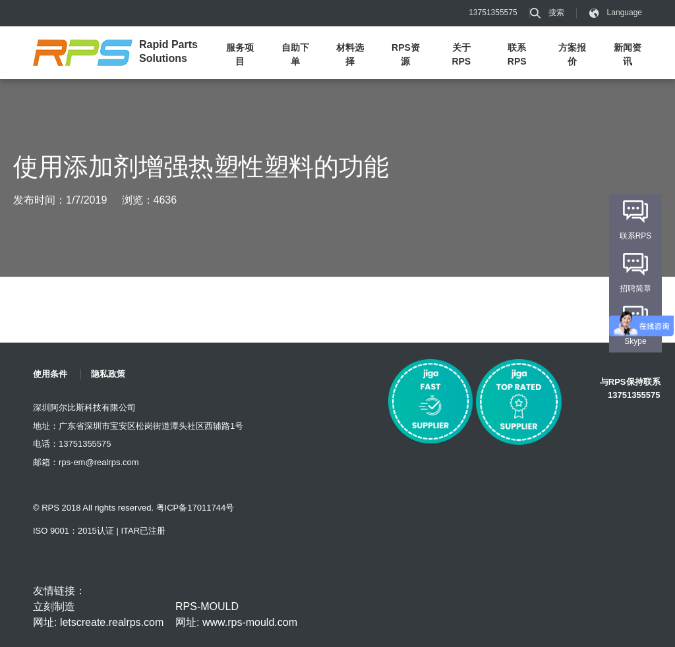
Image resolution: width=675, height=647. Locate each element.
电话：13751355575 (72, 444)
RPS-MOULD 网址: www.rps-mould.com (236, 614)
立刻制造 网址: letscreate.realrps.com (98, 614)
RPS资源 (406, 54)
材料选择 (350, 54)
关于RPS (461, 54)
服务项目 (240, 54)
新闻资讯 (627, 54)
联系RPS (517, 54)
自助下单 (295, 54)
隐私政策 (108, 374)
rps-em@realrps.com (99, 462)
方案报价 (572, 54)
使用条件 (50, 374)
